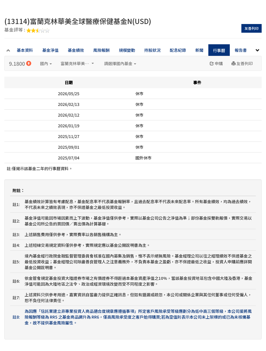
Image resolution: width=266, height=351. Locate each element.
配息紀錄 (178, 50)
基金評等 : (27, 30)
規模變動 (127, 50)
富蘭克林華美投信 (77, 63)
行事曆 (219, 50)
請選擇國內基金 (120, 63)
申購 (216, 63)
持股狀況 (152, 50)
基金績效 (76, 50)
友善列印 (251, 28)
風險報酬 (101, 50)
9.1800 (20, 63)
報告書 (241, 50)
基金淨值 (50, 50)
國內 (46, 63)
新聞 (199, 50)
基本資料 (25, 50)
